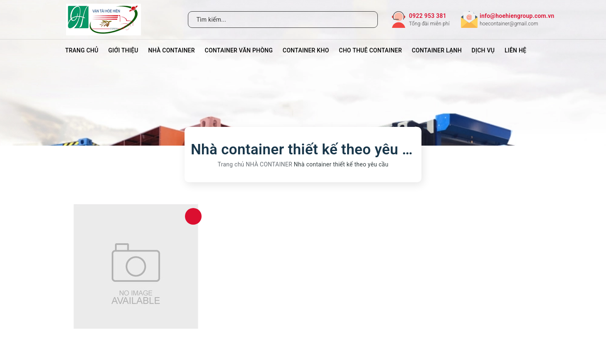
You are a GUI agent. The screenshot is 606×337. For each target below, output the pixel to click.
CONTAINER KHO (306, 50)
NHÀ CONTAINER (171, 50)
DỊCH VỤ (483, 50)
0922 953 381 (427, 15)
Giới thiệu (123, 50)
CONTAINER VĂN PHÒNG (239, 50)
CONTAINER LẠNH (437, 50)
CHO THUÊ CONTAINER (370, 50)
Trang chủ (82, 50)
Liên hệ (515, 50)
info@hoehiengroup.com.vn (517, 15)
